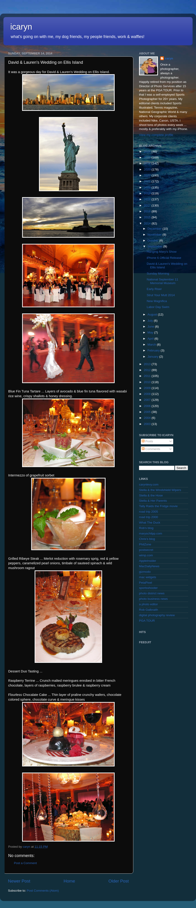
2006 (148, 406)
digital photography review (157, 615)
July (150, 320)
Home (69, 881)
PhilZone (145, 544)
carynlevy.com (148, 484)
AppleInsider (147, 560)
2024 (148, 163)
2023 (148, 169)
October (153, 240)
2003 (148, 424)
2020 (148, 187)
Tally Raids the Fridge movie (158, 506)
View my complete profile (156, 135)
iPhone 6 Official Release (164, 257)
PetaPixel (145, 582)
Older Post (118, 881)
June (151, 326)
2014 (148, 223)
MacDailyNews (149, 566)
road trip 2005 (148, 511)
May (150, 332)
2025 (148, 157)
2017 (148, 205)
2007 (148, 400)
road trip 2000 (148, 517)
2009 (148, 388)
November (154, 234)
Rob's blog (146, 528)
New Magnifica (157, 301)
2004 (148, 418)
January (153, 356)
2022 (148, 175)
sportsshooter (148, 588)
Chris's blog (147, 539)
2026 (148, 151)
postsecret (146, 550)
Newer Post (19, 881)
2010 (148, 382)
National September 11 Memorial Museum (162, 281)
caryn (169, 58)
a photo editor (148, 604)
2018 (148, 199)
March (152, 344)
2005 (148, 412)
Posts (147, 441)
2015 (148, 217)
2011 (148, 376)
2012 (148, 370)
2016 (148, 211)
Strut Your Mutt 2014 (161, 295)
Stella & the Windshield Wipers (160, 490)
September (155, 246)
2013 (148, 364)
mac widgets (147, 577)
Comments (151, 449)
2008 (148, 394)
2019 (148, 193)
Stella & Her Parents (153, 500)
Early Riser (154, 289)
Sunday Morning (158, 273)
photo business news (153, 598)
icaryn (21, 26)
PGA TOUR (147, 620)
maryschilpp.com (150, 533)
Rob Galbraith (148, 609)
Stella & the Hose (151, 495)
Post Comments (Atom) (43, 890)
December (154, 228)
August (152, 314)
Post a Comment (25, 863)
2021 (148, 181)
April (151, 338)
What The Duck (149, 522)
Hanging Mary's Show (162, 251)
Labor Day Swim (158, 307)
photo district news (152, 593)
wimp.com (146, 555)
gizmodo (145, 571)
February (154, 350)
